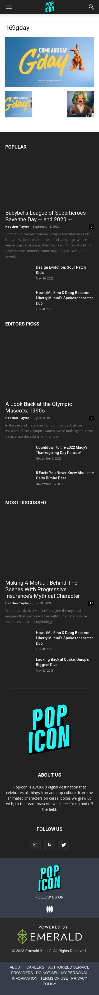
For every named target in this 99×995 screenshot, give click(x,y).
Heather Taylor (17, 226)
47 (91, 603)
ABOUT (16, 967)
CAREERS (35, 967)
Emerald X (34, 951)
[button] (91, 7)
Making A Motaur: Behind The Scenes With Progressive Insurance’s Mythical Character (42, 589)
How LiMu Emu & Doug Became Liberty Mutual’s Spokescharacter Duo (64, 298)
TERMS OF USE (54, 978)
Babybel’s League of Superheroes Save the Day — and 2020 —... (45, 216)
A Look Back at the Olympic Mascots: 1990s (38, 407)
